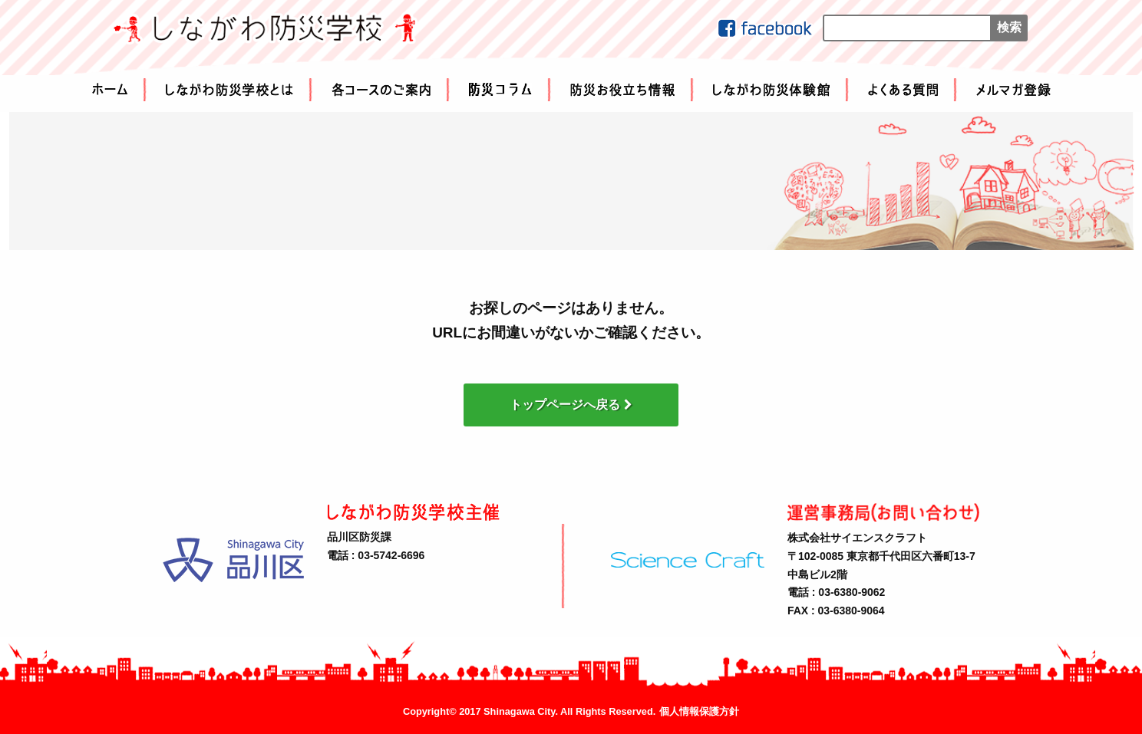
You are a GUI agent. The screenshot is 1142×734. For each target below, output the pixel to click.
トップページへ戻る (571, 404)
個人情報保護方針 (699, 712)
